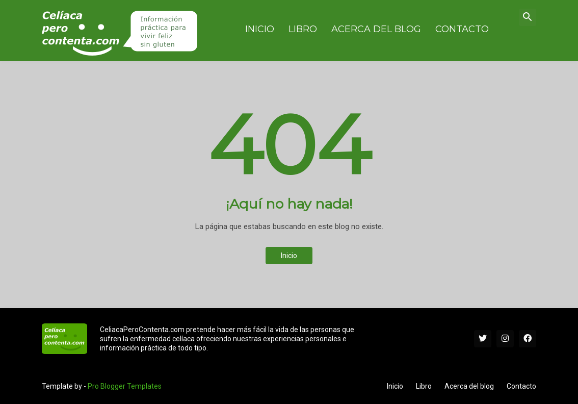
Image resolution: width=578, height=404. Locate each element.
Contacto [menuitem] (462, 29)
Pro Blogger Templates (125, 386)
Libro (424, 386)
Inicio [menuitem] (259, 29)
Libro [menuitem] (302, 29)
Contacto (521, 386)
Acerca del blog (469, 386)
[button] (527, 17)
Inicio (289, 255)
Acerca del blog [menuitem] (376, 29)
